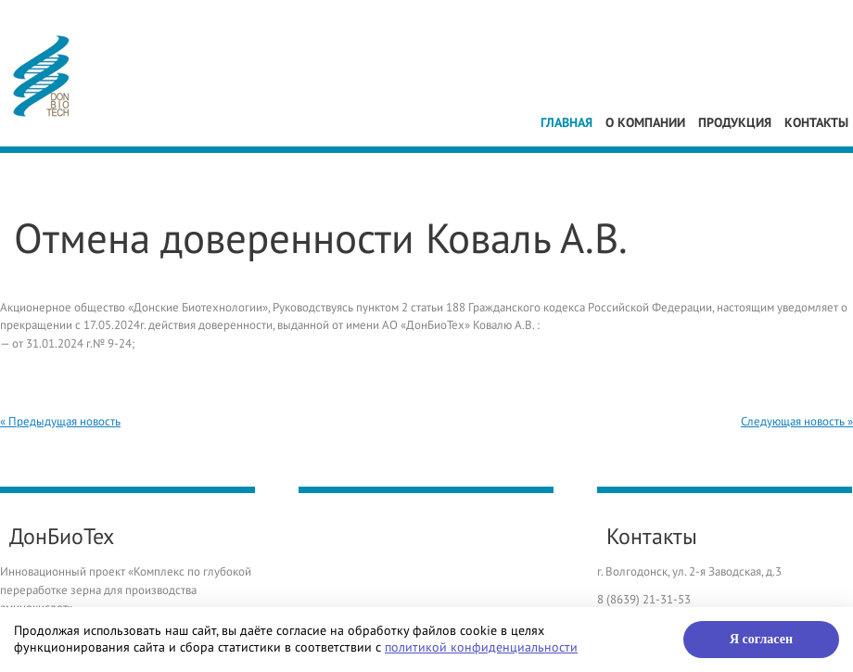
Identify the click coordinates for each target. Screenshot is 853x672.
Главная (566, 123)
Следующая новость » (797, 421)
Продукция (734, 123)
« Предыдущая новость (60, 421)
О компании (645, 123)
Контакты (816, 123)
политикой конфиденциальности (481, 647)
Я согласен (761, 639)
